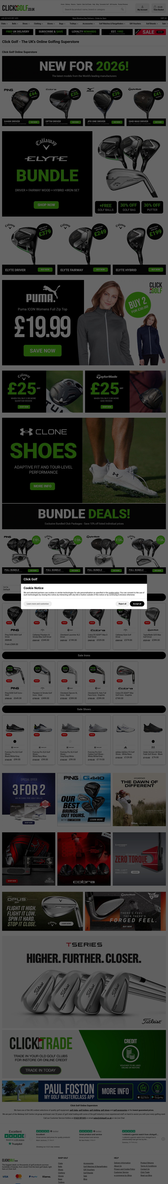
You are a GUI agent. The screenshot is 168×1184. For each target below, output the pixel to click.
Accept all (137, 604)
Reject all (122, 604)
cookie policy (114, 593)
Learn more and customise (38, 604)
